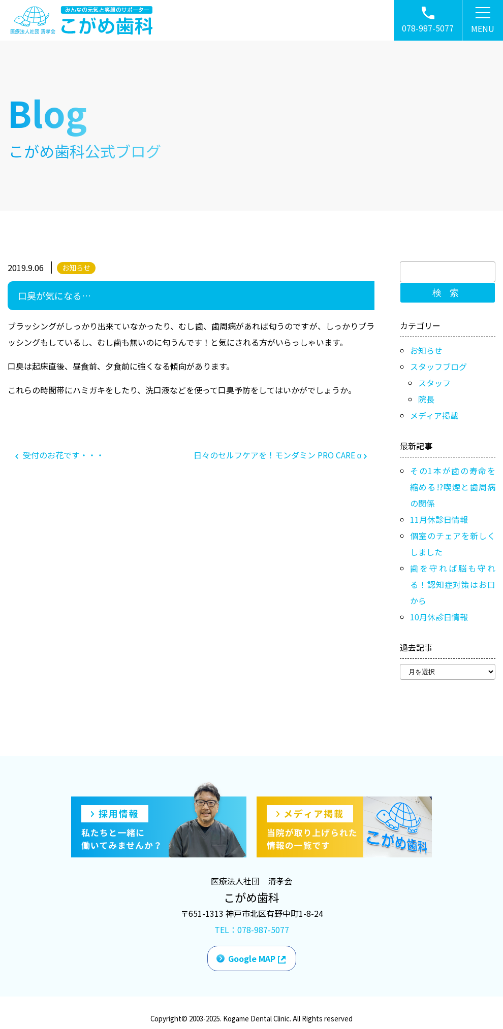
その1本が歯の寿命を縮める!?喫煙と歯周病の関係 (452, 486)
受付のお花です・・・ (59, 455)
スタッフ (434, 383)
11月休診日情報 (439, 519)
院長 (426, 399)
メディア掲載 (434, 415)
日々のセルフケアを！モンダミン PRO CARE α (280, 455)
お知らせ (76, 267)
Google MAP (251, 958)
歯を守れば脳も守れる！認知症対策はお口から (452, 584)
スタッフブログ (438, 366)
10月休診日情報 (439, 617)
